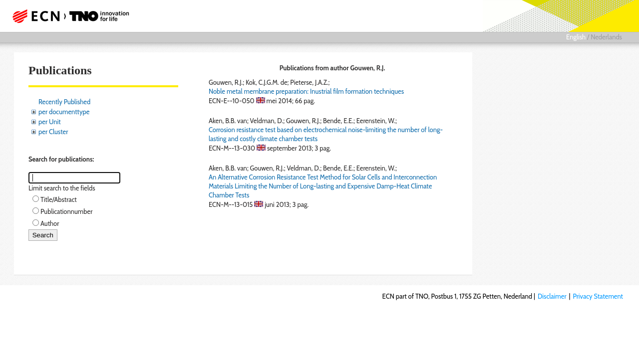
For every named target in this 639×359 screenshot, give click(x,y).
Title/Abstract (58, 199)
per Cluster (53, 132)
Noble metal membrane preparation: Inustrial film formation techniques (306, 91)
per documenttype (63, 112)
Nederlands (606, 37)
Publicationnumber (66, 211)
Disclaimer (552, 296)
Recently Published (64, 102)
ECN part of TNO (67, 16)
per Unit (49, 122)
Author (49, 223)
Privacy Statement (598, 296)
